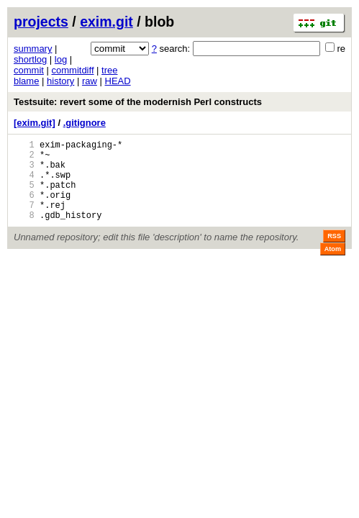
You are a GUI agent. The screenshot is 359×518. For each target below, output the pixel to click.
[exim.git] (34, 122)
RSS (334, 253)
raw (89, 81)
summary (33, 48)
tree (109, 70)
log (61, 59)
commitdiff (73, 70)
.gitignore (84, 122)
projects (41, 21)
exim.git (106, 21)
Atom (332, 266)
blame (26, 81)
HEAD (118, 81)
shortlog (30, 59)
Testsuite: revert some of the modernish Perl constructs (138, 101)
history (60, 81)
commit (29, 70)
